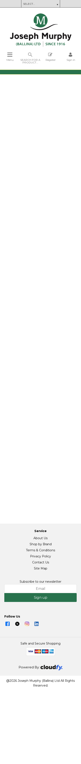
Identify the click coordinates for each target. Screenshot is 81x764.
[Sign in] (71, 56)
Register (51, 56)
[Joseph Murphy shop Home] (40, 46)
